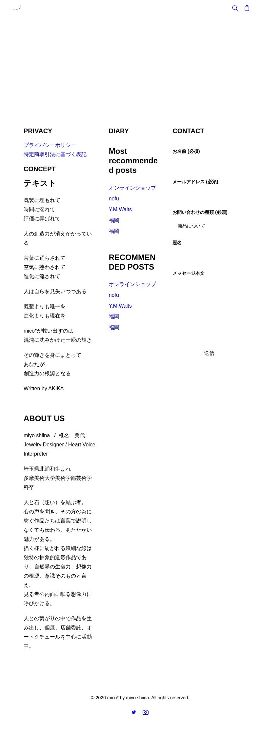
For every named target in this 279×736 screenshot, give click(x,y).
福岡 (114, 220)
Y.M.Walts (120, 209)
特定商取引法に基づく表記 (55, 154)
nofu (114, 198)
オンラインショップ (132, 188)
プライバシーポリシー (50, 145)
